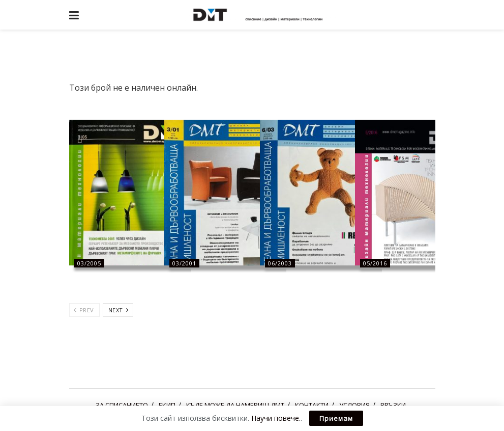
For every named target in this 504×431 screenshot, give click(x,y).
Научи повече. (276, 418)
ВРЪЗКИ (393, 405)
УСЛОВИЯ (354, 405)
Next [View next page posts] (118, 310)
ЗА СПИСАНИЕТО (122, 405)
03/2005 (89, 263)
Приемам (336, 418)
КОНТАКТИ (312, 405)
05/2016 (375, 263)
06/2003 (280, 263)
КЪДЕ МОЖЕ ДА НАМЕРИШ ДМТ (235, 405)
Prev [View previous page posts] (84, 310)
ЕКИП (167, 405)
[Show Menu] (74, 15)
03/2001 (184, 263)
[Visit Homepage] (259, 15)
